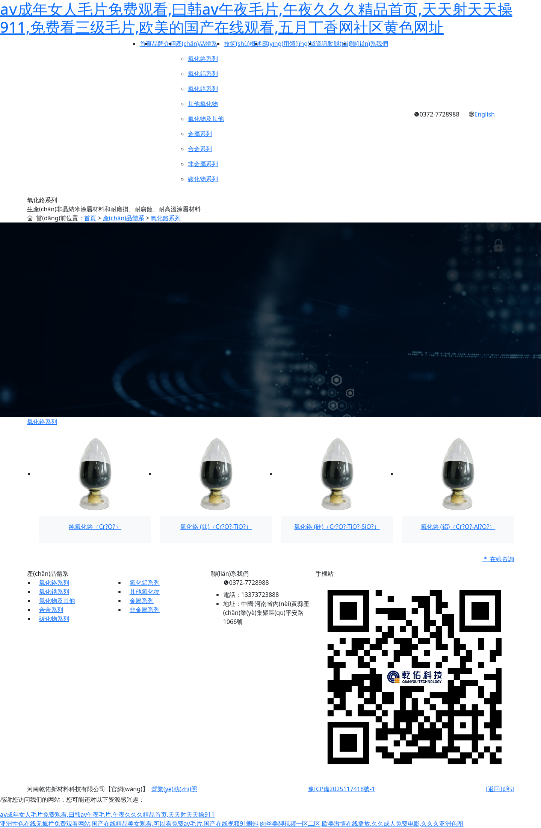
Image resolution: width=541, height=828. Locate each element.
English (485, 114)
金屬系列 (142, 600)
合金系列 (51, 609)
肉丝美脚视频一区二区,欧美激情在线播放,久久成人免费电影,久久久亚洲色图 (361, 823)
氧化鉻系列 (166, 218)
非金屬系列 (145, 609)
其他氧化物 (145, 591)
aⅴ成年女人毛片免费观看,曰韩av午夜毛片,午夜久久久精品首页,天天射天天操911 (107, 814)
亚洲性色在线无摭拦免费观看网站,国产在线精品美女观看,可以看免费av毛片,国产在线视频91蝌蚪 (129, 823)
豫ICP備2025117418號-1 (341, 789)
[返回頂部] (500, 789)
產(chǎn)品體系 (123, 218)
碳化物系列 (54, 619)
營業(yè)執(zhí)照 (174, 789)
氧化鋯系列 (54, 591)
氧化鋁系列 (145, 582)
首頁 (90, 218)
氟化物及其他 (57, 600)
